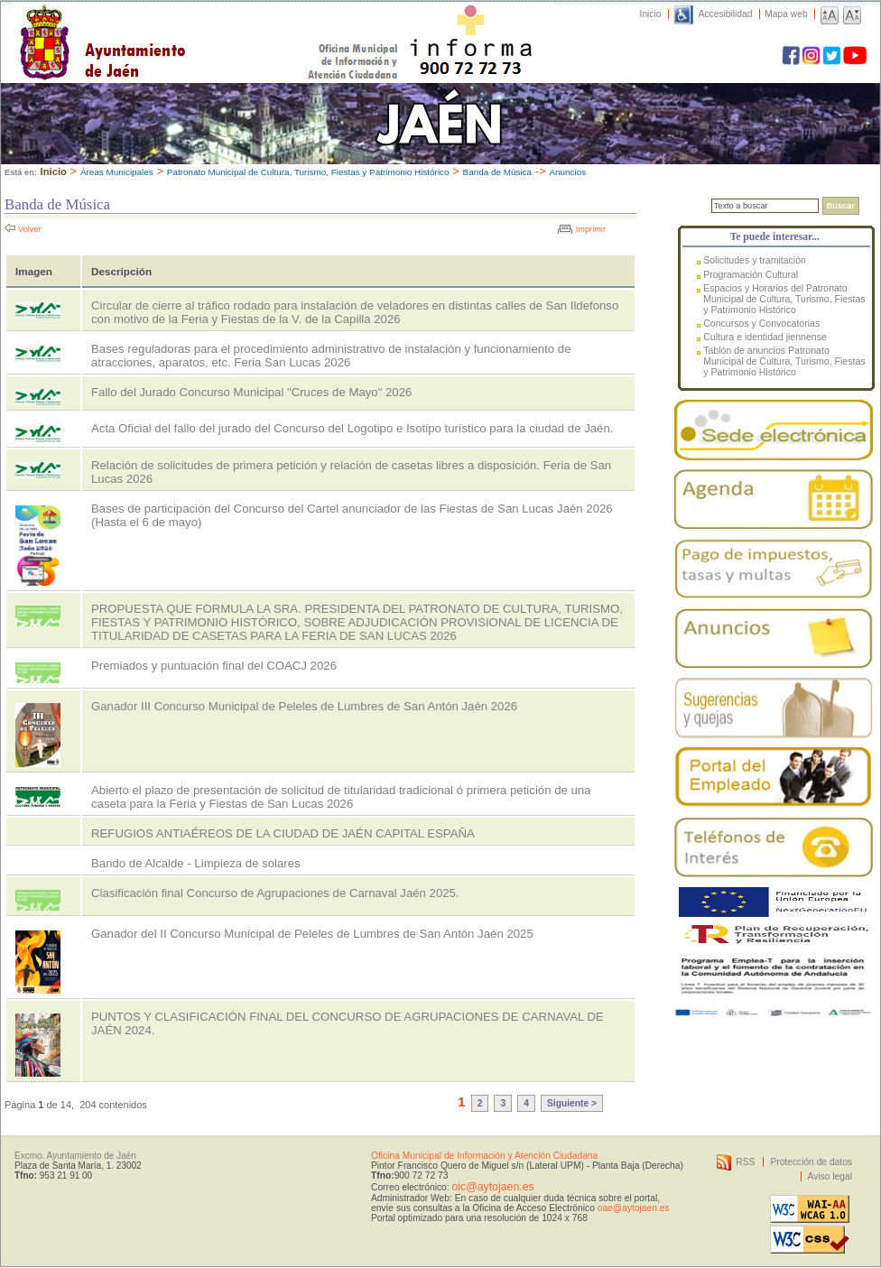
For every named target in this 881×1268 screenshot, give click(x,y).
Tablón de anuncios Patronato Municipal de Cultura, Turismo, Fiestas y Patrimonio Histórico (784, 361)
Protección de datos (811, 1162)
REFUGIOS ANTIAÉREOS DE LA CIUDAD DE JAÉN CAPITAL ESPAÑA (283, 833)
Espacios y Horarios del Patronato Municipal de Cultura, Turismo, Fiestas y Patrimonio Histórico (784, 298)
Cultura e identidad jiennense (765, 336)
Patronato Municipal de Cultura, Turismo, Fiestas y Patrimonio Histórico (308, 172)
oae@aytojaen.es (634, 1208)
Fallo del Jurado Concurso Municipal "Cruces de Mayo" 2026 (251, 392)
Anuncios (567, 172)
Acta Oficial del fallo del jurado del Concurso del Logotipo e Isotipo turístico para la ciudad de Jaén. (352, 428)
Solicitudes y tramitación (754, 260)
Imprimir (591, 229)
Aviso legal (830, 1176)
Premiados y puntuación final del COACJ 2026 (214, 665)
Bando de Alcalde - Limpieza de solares (196, 863)
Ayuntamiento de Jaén (181, 24)
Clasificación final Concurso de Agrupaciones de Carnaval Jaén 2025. (275, 893)
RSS (745, 1162)
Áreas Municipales (116, 172)
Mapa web (786, 14)
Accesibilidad (726, 14)
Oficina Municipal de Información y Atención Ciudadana (484, 1156)
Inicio (651, 14)
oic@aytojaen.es (492, 1186)
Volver (30, 229)
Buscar (841, 205)
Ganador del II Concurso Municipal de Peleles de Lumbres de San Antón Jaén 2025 (312, 933)
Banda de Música (497, 172)
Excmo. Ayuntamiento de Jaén (75, 1156)
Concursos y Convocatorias (761, 323)
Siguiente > (572, 1103)
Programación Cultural (750, 274)
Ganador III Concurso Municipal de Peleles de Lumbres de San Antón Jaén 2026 (304, 706)
